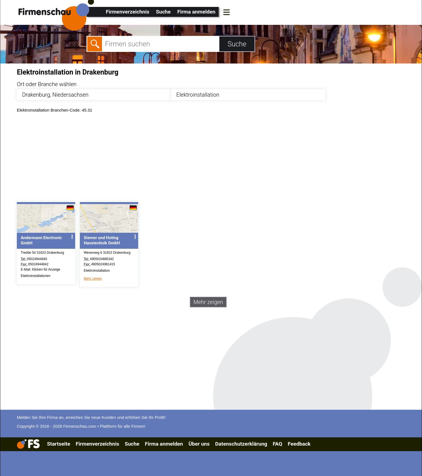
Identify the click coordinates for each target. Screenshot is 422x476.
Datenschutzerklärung (241, 444)
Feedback (299, 444)
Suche (163, 12)
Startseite (58, 444)
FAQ (277, 444)
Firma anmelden (196, 12)
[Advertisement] (182, 158)
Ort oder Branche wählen (47, 84)
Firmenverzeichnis (127, 12)
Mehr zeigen (93, 279)
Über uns (198, 444)
